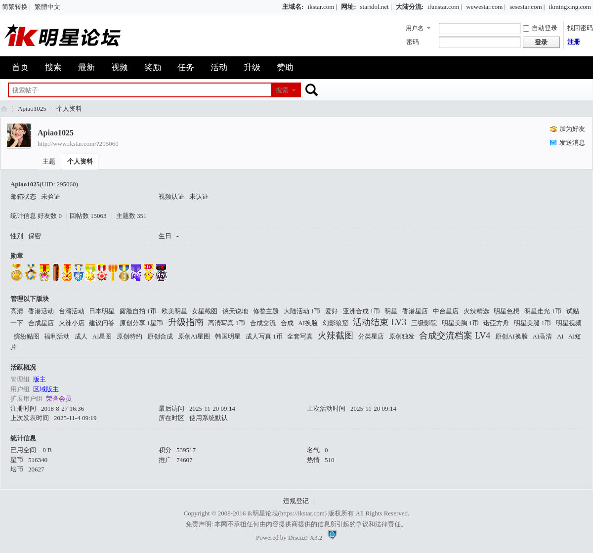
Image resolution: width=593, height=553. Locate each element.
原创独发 (402, 336)
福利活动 (57, 336)
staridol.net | (376, 6)
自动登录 (540, 28)
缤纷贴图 (27, 336)
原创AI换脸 (511, 336)
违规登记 (296, 501)
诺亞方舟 (496, 323)
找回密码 (580, 28)
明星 (390, 311)
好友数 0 (50, 215)
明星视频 (569, 323)
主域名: (292, 6)
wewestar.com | (486, 6)
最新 (86, 67)
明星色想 (506, 311)
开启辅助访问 (277, 6)
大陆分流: (410, 6)
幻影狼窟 (335, 323)
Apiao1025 (32, 108)
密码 (412, 41)
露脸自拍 (138, 311)
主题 (48, 161)
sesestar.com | (527, 6)
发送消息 (572, 142)
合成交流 (263, 323)
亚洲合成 (361, 311)
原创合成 (160, 336)
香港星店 (415, 311)
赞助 (285, 67)
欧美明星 (174, 311)
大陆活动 (302, 311)
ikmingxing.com (570, 6)
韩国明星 (228, 336)
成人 (81, 336)
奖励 (152, 67)
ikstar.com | (323, 6)
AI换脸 (308, 323)
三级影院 (424, 323)
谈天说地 (235, 311)
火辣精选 (476, 311)
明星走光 (542, 311)
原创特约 (129, 336)
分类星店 (371, 336)
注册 (573, 41)
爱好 (331, 311)
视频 (119, 67)
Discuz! (298, 537)
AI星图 (102, 336)
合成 (287, 323)
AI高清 (542, 336)
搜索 (53, 67)
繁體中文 (47, 6)
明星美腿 (532, 323)
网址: (348, 6)
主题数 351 (131, 215)
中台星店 (446, 311)
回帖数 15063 (88, 215)
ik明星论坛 (262, 513)
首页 (20, 67)
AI (560, 336)
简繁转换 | (16, 6)
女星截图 (204, 311)
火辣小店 (72, 323)
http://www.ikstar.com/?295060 (78, 143)
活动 (219, 67)
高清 (16, 311)
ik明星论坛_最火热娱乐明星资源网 (4, 108)
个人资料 (80, 161)
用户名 (415, 28)
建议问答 (102, 323)
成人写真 (264, 336)
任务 (185, 67)
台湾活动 (72, 311)
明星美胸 (460, 323)
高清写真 (226, 323)
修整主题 (266, 311)
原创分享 (141, 323)
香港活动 (41, 311)
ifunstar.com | (444, 6)
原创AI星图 (194, 336)
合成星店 (41, 323)
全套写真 (300, 336)
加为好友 (572, 128)
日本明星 (102, 311)
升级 (252, 67)
